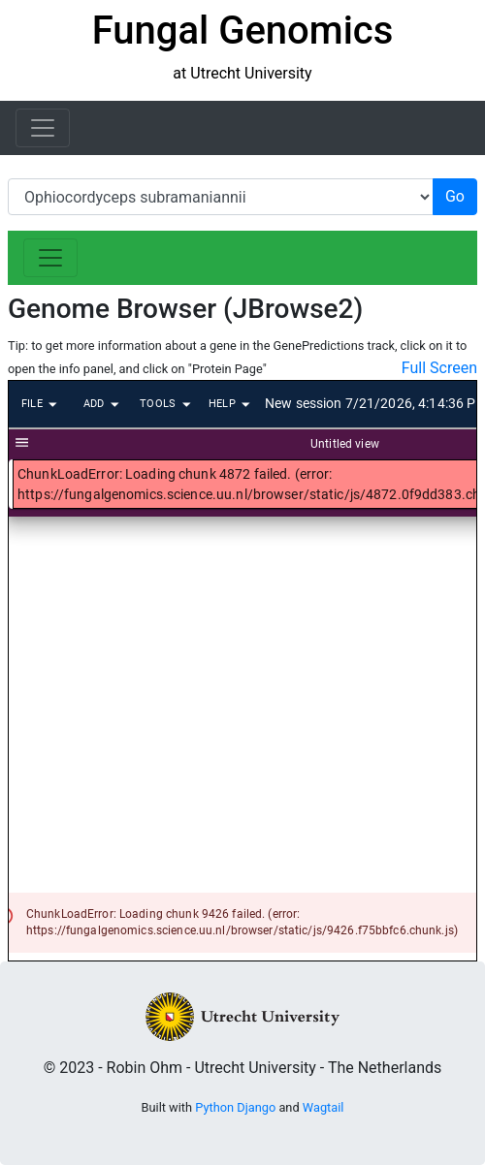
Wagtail (323, 1107)
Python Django (235, 1107)
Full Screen (439, 368)
